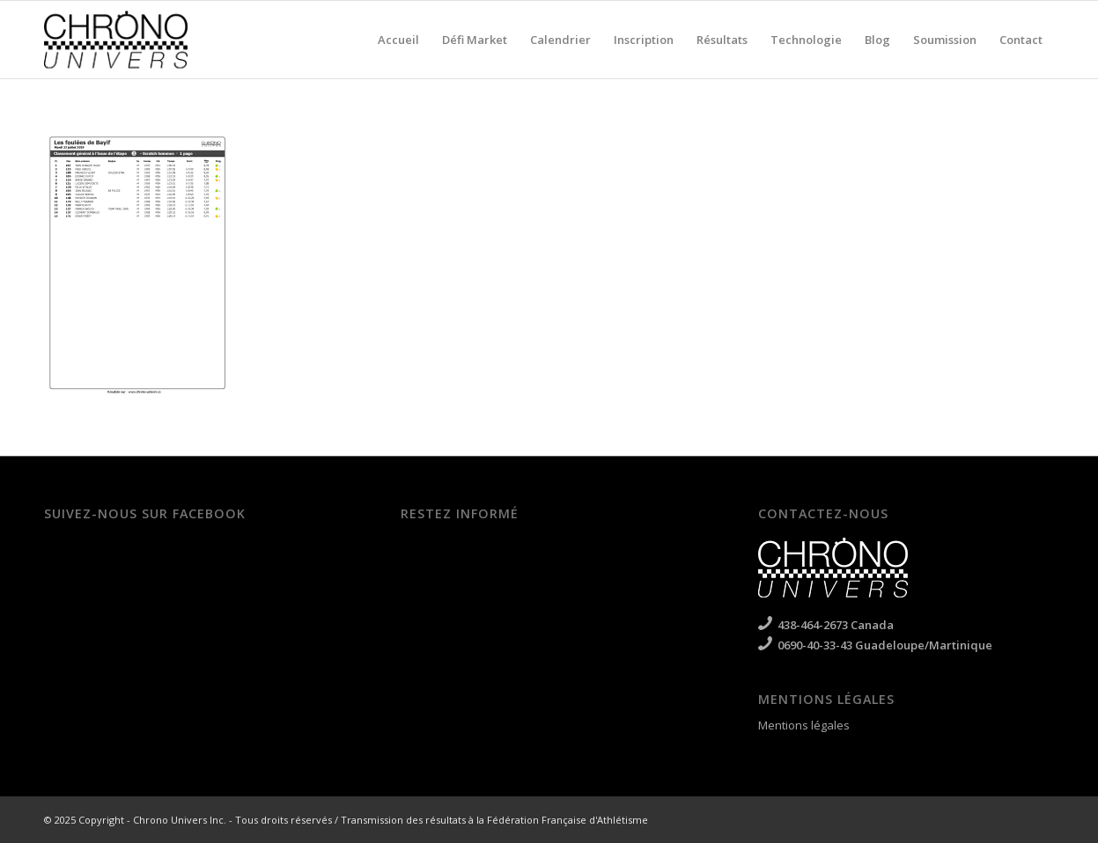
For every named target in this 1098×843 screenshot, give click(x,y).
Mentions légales (804, 725)
